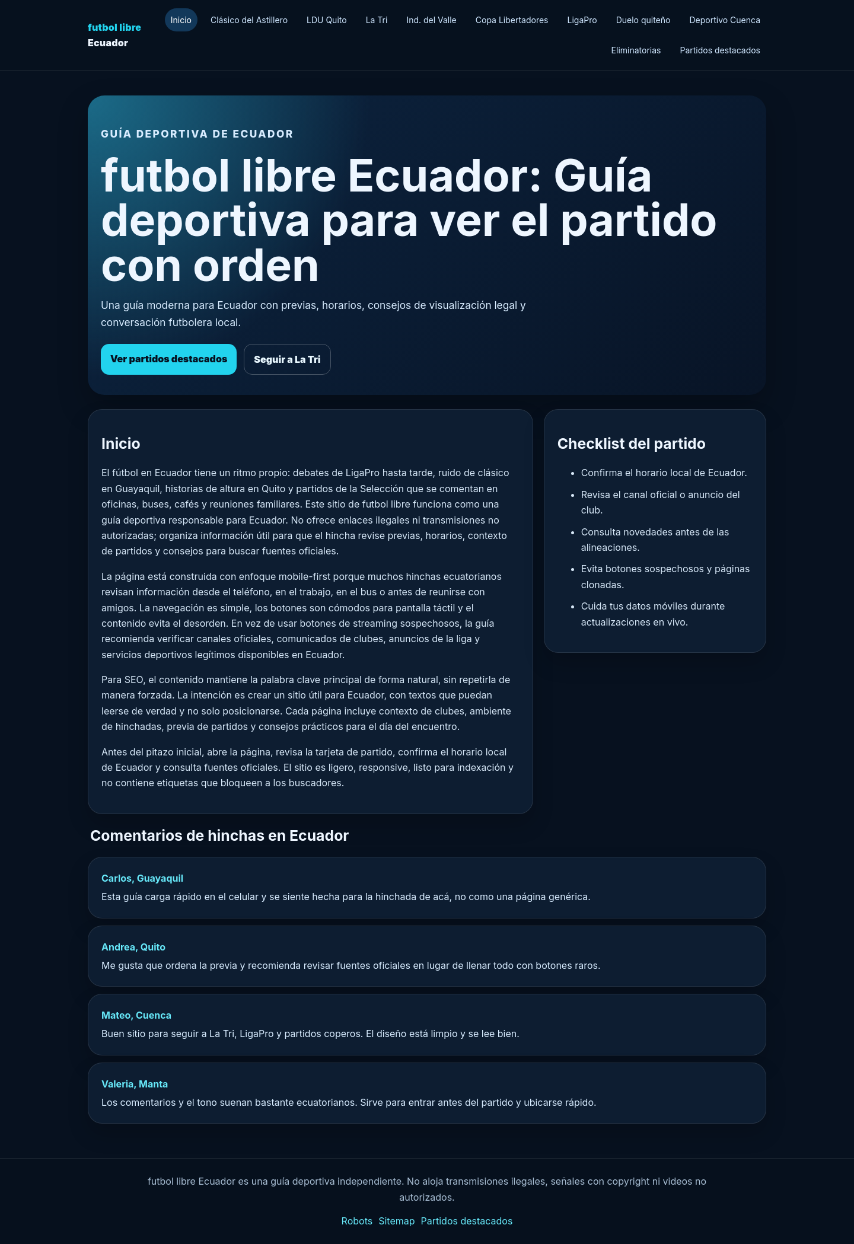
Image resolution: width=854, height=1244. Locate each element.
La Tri (377, 20)
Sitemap (396, 1221)
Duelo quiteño (643, 20)
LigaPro (582, 20)
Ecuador (114, 35)
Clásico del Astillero (249, 20)
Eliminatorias (636, 50)
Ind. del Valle (431, 20)
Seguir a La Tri (287, 359)
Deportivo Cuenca (724, 20)
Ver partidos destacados (168, 359)
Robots (357, 1221)
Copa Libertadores (512, 20)
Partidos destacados (720, 50)
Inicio (181, 20)
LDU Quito (327, 20)
